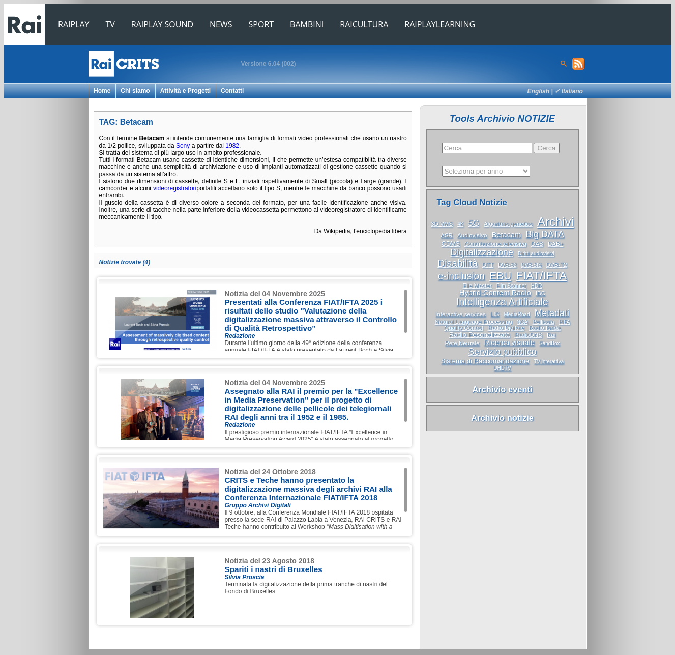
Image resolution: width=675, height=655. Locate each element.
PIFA (564, 322)
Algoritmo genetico (508, 224)
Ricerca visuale (509, 342)
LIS (494, 314)
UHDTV (502, 368)
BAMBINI (307, 24)
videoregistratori (174, 188)
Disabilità (457, 263)
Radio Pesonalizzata (479, 334)
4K (460, 224)
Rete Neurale (462, 343)
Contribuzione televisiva (495, 244)
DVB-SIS (531, 265)
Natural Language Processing (473, 322)
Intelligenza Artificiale (502, 302)
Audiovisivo (472, 235)
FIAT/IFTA (541, 275)
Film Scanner (511, 286)
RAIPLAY (74, 24)
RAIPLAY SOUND (162, 24)
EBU (500, 275)
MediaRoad (517, 314)
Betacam (506, 235)
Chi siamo (135, 90)
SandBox (549, 343)
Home (102, 90)
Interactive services (460, 314)
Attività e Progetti (185, 90)
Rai (551, 335)
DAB (537, 244)
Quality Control (463, 328)
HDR (536, 286)
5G (473, 222)
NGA (522, 322)
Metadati (552, 313)
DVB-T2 (556, 265)
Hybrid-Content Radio (495, 293)
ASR (447, 235)
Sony (183, 145)
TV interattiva (549, 361)
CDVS (451, 243)
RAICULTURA (364, 24)
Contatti (232, 90)
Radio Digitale (506, 328)
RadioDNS (528, 335)
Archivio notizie (502, 417)
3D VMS (442, 224)
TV (110, 24)
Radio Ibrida (545, 328)
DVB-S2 (507, 265)
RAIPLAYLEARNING (439, 24)
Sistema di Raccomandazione (485, 361)
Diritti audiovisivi (536, 254)
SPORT (261, 24)
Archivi (555, 222)
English (538, 91)
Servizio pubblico (502, 352)
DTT (487, 265)
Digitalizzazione (481, 252)
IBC (540, 293)
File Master (477, 285)
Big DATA (544, 234)
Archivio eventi (502, 389)
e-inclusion (461, 276)
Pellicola (543, 322)
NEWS (221, 24)
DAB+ (556, 244)
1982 (232, 145)
